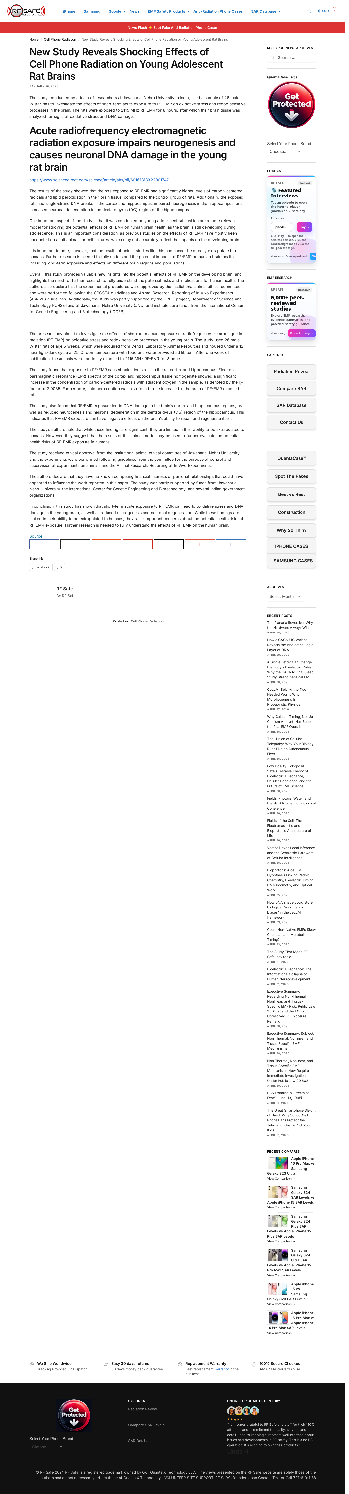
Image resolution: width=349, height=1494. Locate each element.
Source (35, 536)
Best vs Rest (291, 494)
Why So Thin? (292, 530)
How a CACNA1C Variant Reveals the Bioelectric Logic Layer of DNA (290, 645)
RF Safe (64, 588)
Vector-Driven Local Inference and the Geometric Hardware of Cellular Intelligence (291, 853)
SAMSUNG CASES (293, 560)
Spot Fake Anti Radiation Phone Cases (185, 27)
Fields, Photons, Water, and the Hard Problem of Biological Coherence (291, 803)
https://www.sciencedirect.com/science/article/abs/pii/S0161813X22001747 (99, 179)
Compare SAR (291, 388)
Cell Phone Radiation (60, 39)
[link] (291, 219)
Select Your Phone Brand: (289, 144)
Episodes (277, 218)
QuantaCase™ (291, 458)
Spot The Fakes (291, 476)
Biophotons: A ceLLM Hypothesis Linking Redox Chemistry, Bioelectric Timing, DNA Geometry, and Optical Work (290, 880)
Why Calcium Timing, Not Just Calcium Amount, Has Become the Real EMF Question (291, 721)
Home (34, 39)
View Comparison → (281, 1178)
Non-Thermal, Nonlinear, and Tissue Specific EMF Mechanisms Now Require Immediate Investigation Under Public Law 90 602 (290, 1071)
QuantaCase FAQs (282, 77)
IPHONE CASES (291, 546)
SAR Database (292, 405)
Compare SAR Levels (146, 1425)
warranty (222, 1369)
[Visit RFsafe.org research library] (291, 311)
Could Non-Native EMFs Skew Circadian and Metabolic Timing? (291, 934)
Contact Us (291, 422)
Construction (291, 512)
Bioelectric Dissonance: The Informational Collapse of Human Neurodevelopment (289, 974)
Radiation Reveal (292, 371)
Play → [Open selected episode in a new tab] (304, 227)
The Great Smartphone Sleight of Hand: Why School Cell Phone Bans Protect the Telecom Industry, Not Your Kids (291, 1120)
